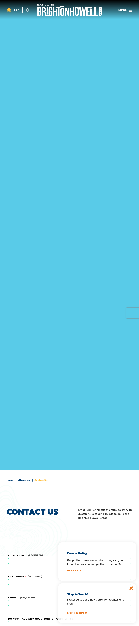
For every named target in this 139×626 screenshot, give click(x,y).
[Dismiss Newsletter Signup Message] (131, 588)
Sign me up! (77, 612)
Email (12, 597)
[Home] (69, 10)
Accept (74, 570)
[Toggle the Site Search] (27, 10)
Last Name (16, 576)
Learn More (117, 564)
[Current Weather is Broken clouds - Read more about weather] (13, 10)
